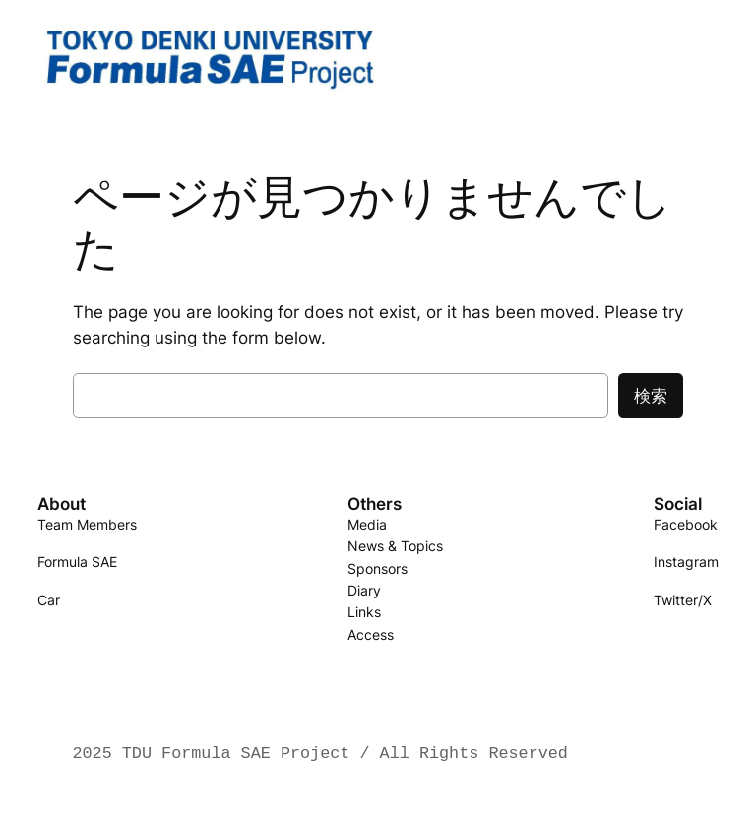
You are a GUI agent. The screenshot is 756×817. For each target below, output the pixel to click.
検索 (650, 396)
